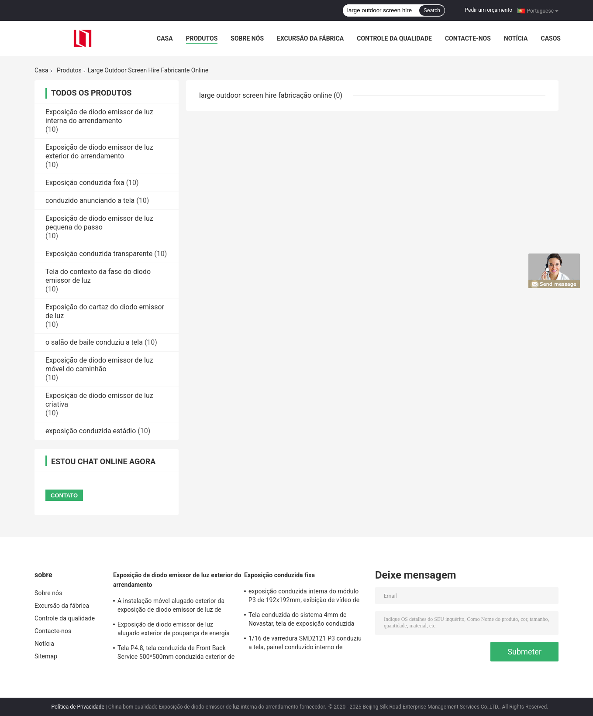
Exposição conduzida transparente (98, 254)
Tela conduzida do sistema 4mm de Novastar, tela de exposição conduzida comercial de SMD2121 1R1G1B (301, 620)
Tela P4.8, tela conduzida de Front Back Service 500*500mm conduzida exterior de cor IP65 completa (175, 653)
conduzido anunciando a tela (89, 200)
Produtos (202, 38)
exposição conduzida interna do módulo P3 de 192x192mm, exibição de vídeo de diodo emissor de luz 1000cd (303, 597)
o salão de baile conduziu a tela (94, 342)
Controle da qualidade (394, 38)
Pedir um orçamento (488, 10)
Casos (550, 38)
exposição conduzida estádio (90, 431)
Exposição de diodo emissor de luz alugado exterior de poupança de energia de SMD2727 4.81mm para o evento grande (173, 630)
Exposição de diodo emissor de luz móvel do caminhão (99, 364)
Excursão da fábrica (310, 38)
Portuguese (543, 10)
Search (432, 10)
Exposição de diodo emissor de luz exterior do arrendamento (99, 151)
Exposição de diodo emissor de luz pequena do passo (99, 222)
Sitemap (45, 656)
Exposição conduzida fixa (84, 182)
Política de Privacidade (77, 707)
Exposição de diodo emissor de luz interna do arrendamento (99, 116)
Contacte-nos (468, 38)
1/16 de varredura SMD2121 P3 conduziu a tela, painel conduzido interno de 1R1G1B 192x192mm (305, 644)
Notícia (516, 38)
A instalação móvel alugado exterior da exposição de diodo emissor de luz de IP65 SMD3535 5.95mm (170, 606)
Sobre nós (247, 38)
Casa (165, 38)
